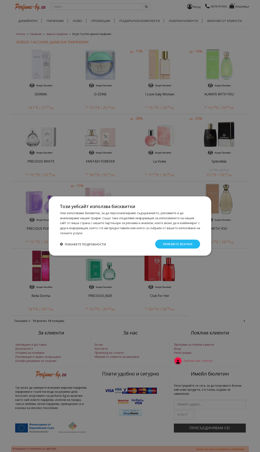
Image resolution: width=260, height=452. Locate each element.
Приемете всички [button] (177, 244)
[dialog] (130, 226)
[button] (83, 244)
